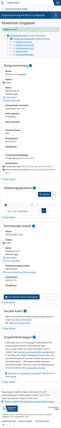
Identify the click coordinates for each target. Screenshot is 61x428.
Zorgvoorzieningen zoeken (16, 8)
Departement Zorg (9, 421)
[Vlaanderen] (3, 3)
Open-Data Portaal (42, 421)
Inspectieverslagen (23, 54)
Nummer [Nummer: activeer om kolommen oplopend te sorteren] (15, 200)
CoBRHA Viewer (13, 3)
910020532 (19, 206)
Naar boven (8, 179)
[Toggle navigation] (55, 15)
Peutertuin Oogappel (23, 38)
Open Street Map (11, 100)
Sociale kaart (20, 51)
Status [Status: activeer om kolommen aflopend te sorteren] (50, 200)
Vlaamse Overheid (25, 421)
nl (4, 425)
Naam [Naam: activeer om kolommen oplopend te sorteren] (33, 200)
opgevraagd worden (36, 370)
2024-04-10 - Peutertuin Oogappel (23, 376)
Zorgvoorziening (22, 41)
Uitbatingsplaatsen (23, 45)
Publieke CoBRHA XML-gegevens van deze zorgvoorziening (28, 401)
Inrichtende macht (23, 48)
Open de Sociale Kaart (17, 326)
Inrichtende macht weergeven (22, 300)
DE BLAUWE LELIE (18, 35)
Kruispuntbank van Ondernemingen (19, 275)
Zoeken (44, 194)
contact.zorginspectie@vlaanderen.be (36, 355)
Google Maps (10, 97)
